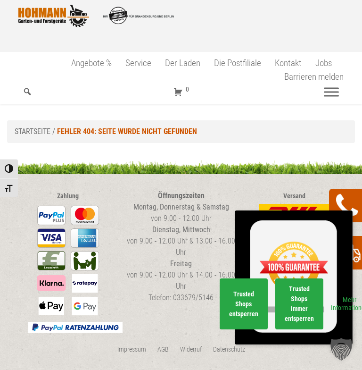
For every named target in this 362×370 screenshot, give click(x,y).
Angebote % (91, 63)
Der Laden (182, 63)
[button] (341, 349)
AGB (163, 349)
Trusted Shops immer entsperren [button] (299, 303)
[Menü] (331, 91)
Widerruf (191, 349)
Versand (294, 196)
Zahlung (68, 196)
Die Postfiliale (237, 63)
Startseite (32, 131)
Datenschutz (229, 349)
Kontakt (288, 63)
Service (138, 63)
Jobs (323, 63)
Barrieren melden (314, 76)
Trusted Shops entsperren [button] (243, 304)
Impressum (131, 349)
